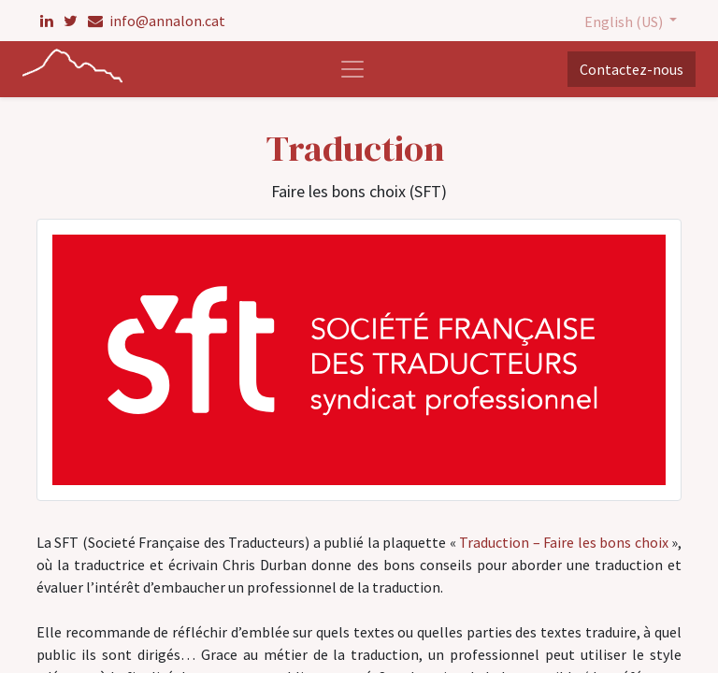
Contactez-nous (631, 69)
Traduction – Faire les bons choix (565, 542)
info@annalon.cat (156, 20)
